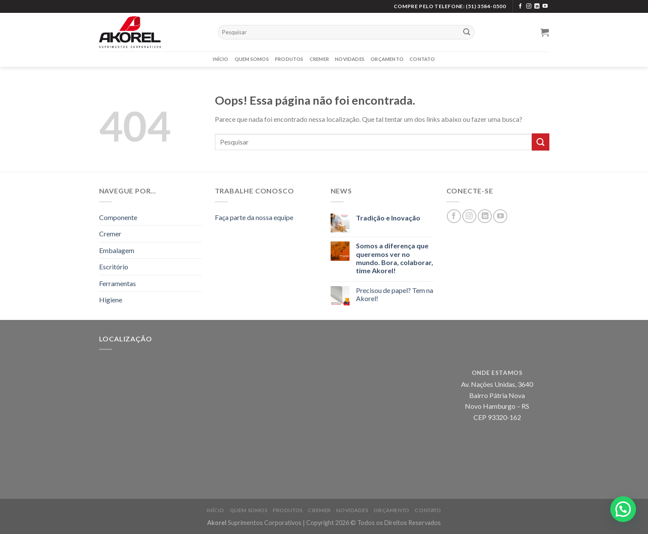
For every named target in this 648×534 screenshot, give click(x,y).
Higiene (110, 300)
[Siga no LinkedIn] (536, 6)
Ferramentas (117, 283)
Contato (422, 59)
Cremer (319, 59)
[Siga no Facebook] (520, 6)
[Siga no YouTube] (545, 6)
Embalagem (116, 250)
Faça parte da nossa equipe (254, 217)
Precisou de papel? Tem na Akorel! (394, 294)
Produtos (289, 59)
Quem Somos (252, 59)
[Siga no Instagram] (528, 6)
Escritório (113, 266)
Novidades (350, 59)
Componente (118, 217)
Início (220, 59)
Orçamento (387, 59)
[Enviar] (466, 32)
